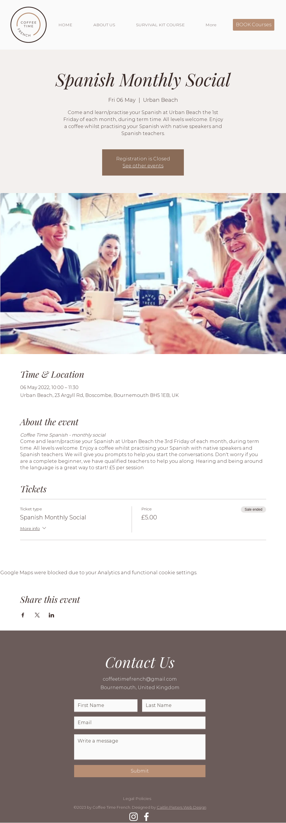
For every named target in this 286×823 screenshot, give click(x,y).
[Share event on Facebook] (23, 615)
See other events (143, 166)
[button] (110, 25)
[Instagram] (133, 816)
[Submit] (139, 771)
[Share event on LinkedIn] (51, 615)
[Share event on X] (37, 615)
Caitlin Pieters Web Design (181, 807)
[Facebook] (146, 816)
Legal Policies (137, 798)
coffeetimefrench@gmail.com (140, 679)
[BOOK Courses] (253, 25)
